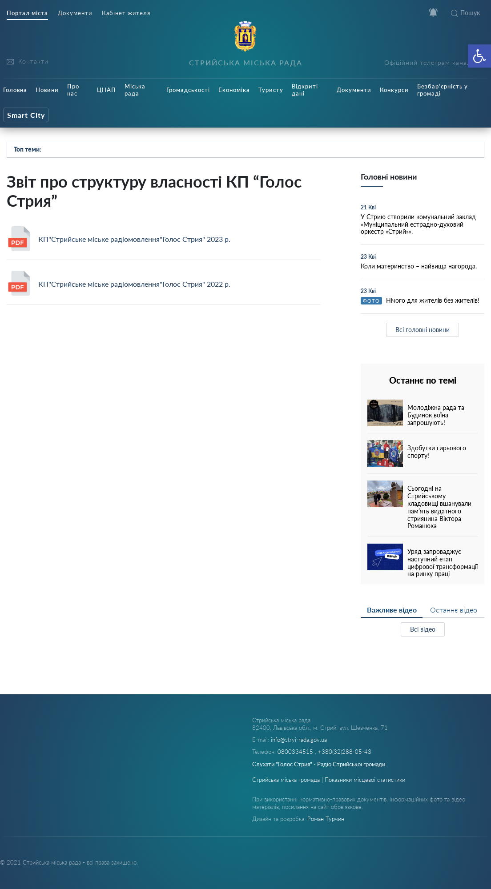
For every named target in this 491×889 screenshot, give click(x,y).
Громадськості (188, 89)
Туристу (270, 89)
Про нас (73, 90)
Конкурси (394, 89)
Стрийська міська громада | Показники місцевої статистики (328, 779)
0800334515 (296, 751)
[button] (479, 56)
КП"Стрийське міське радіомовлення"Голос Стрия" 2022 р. (134, 284)
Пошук (465, 12)
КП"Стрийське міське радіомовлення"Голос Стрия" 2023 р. (134, 239)
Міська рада (135, 90)
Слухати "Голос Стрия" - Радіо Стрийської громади (318, 764)
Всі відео (422, 629)
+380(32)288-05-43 (344, 751)
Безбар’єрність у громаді (442, 90)
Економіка (234, 89)
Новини (47, 89)
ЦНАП (106, 89)
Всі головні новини (422, 329)
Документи (75, 13)
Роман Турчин (325, 818)
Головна (15, 89)
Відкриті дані (305, 90)
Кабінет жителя (126, 13)
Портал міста (27, 13)
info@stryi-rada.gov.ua (299, 739)
